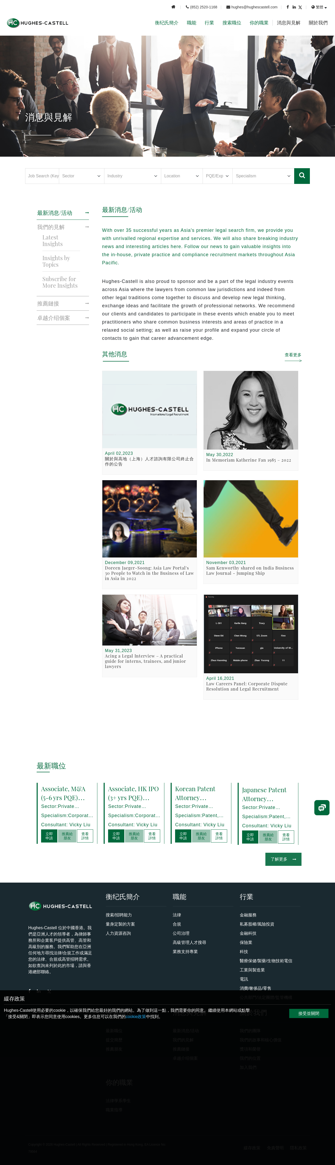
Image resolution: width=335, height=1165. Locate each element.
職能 (191, 22)
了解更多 (283, 859)
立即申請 (49, 836)
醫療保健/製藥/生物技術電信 (266, 961)
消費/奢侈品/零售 (255, 988)
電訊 (244, 979)
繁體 (317, 7)
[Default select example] (81, 176)
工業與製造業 (252, 970)
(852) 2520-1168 (201, 7)
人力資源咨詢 (118, 933)
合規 (177, 924)
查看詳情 (85, 836)
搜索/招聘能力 (119, 915)
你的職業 (259, 22)
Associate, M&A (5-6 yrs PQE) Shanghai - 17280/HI (64, 801)
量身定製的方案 (120, 924)
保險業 (246, 942)
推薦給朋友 (67, 836)
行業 (209, 22)
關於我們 (318, 22)
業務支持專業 (185, 951)
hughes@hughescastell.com (251, 7)
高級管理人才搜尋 (189, 942)
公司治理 (181, 933)
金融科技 (248, 933)
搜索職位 (231, 22)
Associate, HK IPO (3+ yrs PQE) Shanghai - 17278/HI (134, 801)
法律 (177, 915)
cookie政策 (136, 1016)
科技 (244, 951)
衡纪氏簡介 (166, 22)
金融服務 (248, 915)
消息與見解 (288, 22)
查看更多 (293, 354)
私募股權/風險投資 (257, 924)
